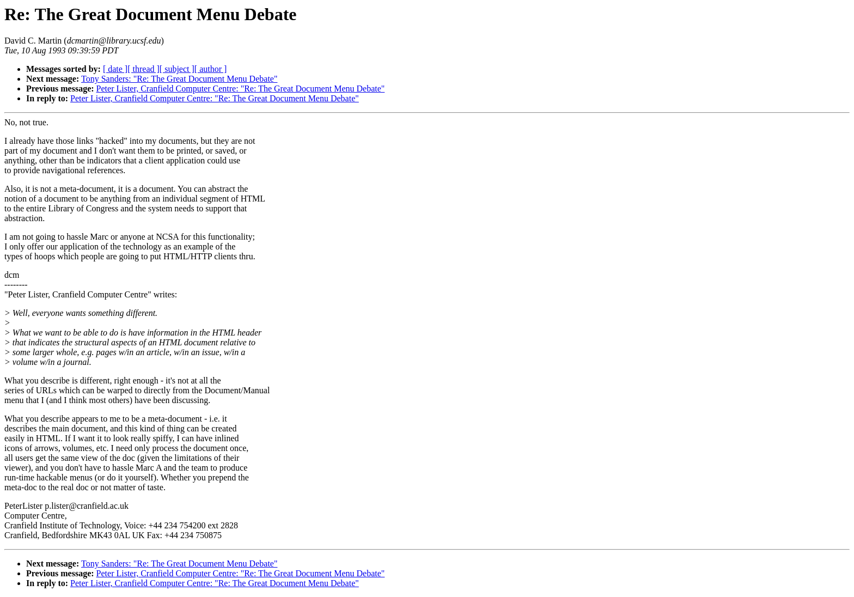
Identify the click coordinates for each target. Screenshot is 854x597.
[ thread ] (143, 69)
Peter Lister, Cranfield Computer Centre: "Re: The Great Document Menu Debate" (240, 88)
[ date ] (115, 69)
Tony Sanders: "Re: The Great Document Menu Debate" (179, 78)
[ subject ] (177, 69)
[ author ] (210, 69)
